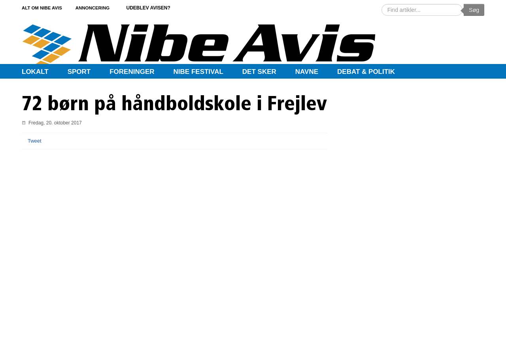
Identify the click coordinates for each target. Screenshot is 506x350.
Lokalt (35, 71)
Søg (474, 10)
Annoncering (101, 7)
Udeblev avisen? (160, 7)
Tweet (35, 141)
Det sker (259, 71)
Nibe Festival (198, 71)
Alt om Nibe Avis (43, 7)
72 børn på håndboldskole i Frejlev (174, 105)
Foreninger (132, 71)
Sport (79, 71)
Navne (306, 71)
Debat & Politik (366, 71)
